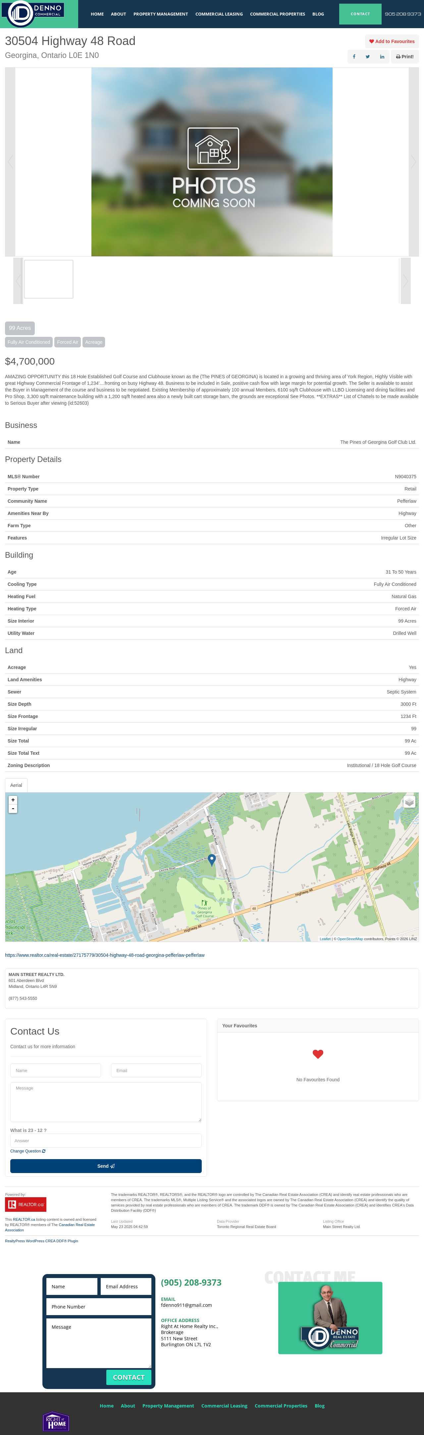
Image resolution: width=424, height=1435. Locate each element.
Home (97, 14)
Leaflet (325, 939)
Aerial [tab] (16, 785)
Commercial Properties (277, 14)
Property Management (160, 14)
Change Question (27, 1151)
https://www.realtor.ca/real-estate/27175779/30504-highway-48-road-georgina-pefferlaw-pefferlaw (105, 955)
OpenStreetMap (350, 939)
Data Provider (228, 1221)
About (118, 14)
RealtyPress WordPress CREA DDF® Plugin (41, 1241)
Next (414, 162)
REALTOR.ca (24, 1219)
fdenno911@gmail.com (186, 1305)
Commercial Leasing (219, 14)
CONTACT (360, 13)
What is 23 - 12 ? (28, 1130)
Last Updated (121, 1221)
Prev (10, 162)
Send (106, 1166)
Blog (318, 14)
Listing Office (333, 1221)
